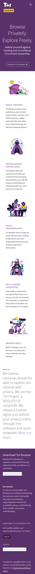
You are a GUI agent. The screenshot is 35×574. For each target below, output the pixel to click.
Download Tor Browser (17, 64)
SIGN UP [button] (6, 537)
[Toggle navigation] (31, 5)
